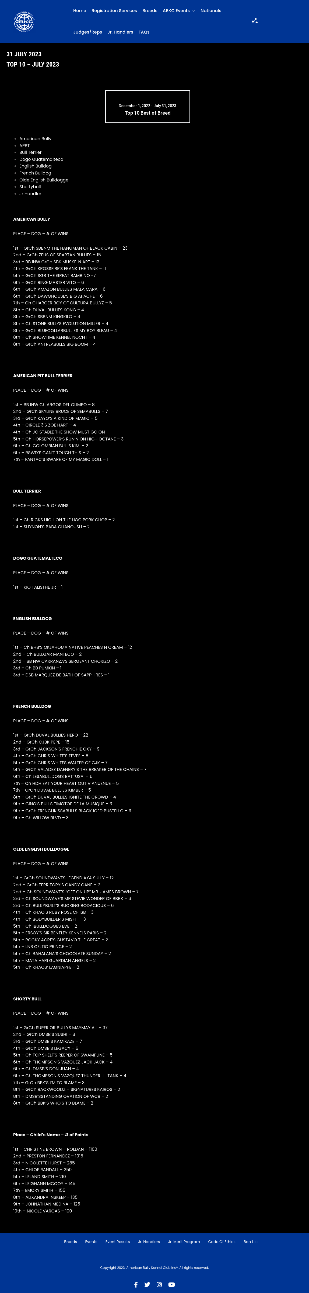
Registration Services (114, 11)
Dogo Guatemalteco (41, 159)
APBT (24, 146)
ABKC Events (176, 11)
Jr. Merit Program (184, 1241)
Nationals (211, 11)
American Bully (35, 139)
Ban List (251, 1241)
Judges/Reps (87, 32)
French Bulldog (35, 173)
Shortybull (30, 187)
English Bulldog (35, 166)
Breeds (149, 11)
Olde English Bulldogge (43, 180)
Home (79, 11)
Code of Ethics (222, 1241)
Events (91, 1241)
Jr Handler (30, 194)
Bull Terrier (30, 152)
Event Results (118, 1241)
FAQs (144, 32)
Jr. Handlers (120, 32)
